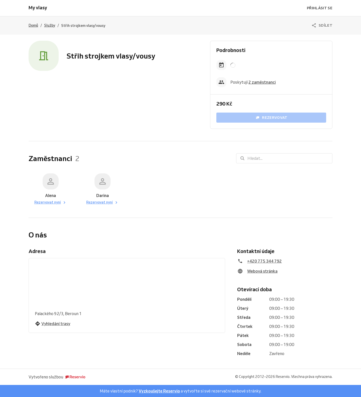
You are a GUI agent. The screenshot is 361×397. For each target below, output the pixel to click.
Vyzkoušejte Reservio (159, 390)
